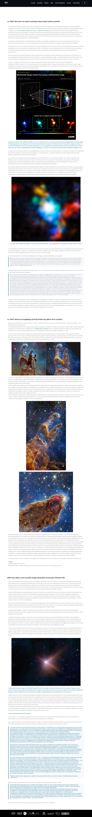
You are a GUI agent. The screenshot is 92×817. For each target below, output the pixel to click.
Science (69, 3)
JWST (51, 3)
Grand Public (76, 3)
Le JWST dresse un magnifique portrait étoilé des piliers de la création (34, 319)
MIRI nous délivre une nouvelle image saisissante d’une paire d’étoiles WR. (36, 578)
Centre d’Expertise (60, 3)
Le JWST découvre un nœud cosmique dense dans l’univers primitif (33, 21)
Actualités (39, 3)
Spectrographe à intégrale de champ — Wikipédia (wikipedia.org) (34, 30)
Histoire (46, 3)
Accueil (33, 3)
